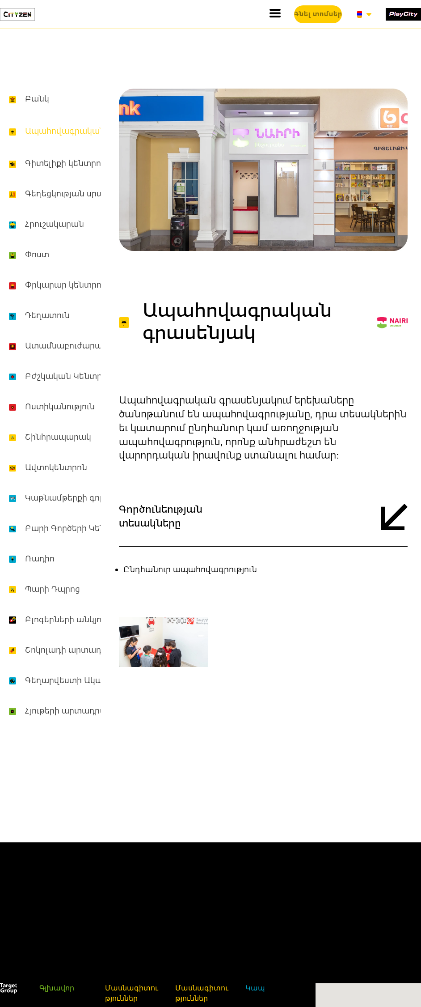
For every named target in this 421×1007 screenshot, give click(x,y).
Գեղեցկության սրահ (67, 194)
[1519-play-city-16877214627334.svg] (403, 14)
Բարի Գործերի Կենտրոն (76, 529)
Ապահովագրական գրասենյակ (90, 131)
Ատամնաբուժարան (66, 346)
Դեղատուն (47, 316)
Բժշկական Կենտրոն (68, 377)
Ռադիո (40, 559)
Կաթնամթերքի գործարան (80, 498)
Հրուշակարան (54, 225)
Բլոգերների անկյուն (67, 620)
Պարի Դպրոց (52, 590)
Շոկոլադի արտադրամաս (78, 650)
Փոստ (37, 255)
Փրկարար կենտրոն (66, 285)
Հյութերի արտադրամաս (75, 711)
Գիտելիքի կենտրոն (65, 164)
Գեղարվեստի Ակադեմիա (78, 681)
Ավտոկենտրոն (56, 468)
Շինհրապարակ (58, 437)
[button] (275, 13)
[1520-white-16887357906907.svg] (8, 988)
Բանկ (37, 99)
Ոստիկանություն (60, 407)
